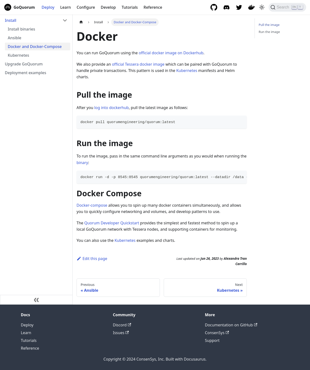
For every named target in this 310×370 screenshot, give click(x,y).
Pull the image (269, 25)
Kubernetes (18, 55)
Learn (65, 7)
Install (10, 20)
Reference (153, 7)
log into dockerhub (111, 107)
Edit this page (92, 258)
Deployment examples (25, 72)
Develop (108, 7)
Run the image (269, 32)
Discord (122, 325)
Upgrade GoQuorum (24, 64)
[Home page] (81, 22)
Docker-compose (92, 205)
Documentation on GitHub (231, 325)
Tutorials (130, 7)
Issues (121, 332)
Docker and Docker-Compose (35, 46)
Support (212, 340)
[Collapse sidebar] (36, 300)
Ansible (14, 37)
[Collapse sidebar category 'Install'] (65, 20)
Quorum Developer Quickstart (111, 223)
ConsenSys (217, 332)
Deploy (48, 7)
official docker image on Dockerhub (171, 52)
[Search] (287, 7)
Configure (86, 7)
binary (82, 162)
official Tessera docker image (138, 64)
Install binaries (21, 29)
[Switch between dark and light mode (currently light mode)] (262, 7)
